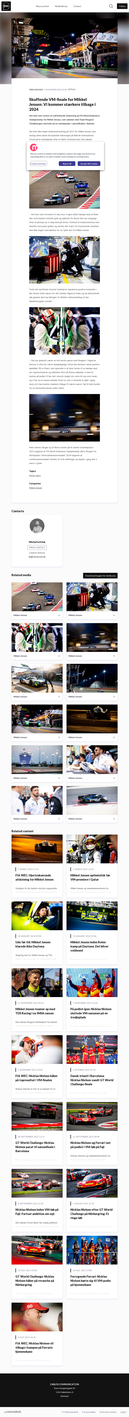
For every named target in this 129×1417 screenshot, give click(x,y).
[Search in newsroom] (111, 6)
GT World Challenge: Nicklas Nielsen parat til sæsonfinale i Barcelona (35, 1147)
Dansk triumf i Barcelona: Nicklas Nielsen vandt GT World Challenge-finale (91, 1080)
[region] (65, 156)
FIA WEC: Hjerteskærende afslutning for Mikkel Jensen (34, 877)
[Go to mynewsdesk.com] (12, 1412)
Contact (77, 6)
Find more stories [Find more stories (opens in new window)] (108, 1412)
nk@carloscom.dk (37, 556)
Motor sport (35, 475)
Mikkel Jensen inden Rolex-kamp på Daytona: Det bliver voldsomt (89, 946)
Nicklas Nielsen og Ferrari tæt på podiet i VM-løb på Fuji (90, 1145)
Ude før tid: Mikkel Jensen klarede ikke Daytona (32, 944)
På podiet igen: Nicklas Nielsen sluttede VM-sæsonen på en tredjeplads (90, 1013)
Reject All (67, 163)
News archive (42, 6)
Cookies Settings (38, 163)
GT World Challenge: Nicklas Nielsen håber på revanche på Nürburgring (34, 1280)
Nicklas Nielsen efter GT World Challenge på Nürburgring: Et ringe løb (91, 1214)
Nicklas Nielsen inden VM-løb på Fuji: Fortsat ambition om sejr (36, 1212)
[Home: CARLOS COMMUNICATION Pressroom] (6, 6)
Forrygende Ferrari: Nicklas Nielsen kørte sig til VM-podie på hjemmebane (90, 1280)
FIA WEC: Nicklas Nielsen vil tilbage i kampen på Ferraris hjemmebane (34, 1347)
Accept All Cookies (89, 163)
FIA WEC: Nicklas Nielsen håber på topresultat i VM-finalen (36, 1078)
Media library (61, 6)
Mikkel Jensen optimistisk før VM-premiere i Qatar (90, 877)
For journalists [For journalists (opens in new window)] (89, 1412)
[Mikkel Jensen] (37, 596)
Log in (123, 1412)
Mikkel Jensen (35, 487)
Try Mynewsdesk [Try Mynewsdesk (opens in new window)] (70, 1412)
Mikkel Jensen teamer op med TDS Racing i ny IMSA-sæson (35, 1011)
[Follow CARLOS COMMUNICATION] (122, 6)
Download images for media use (100, 575)
